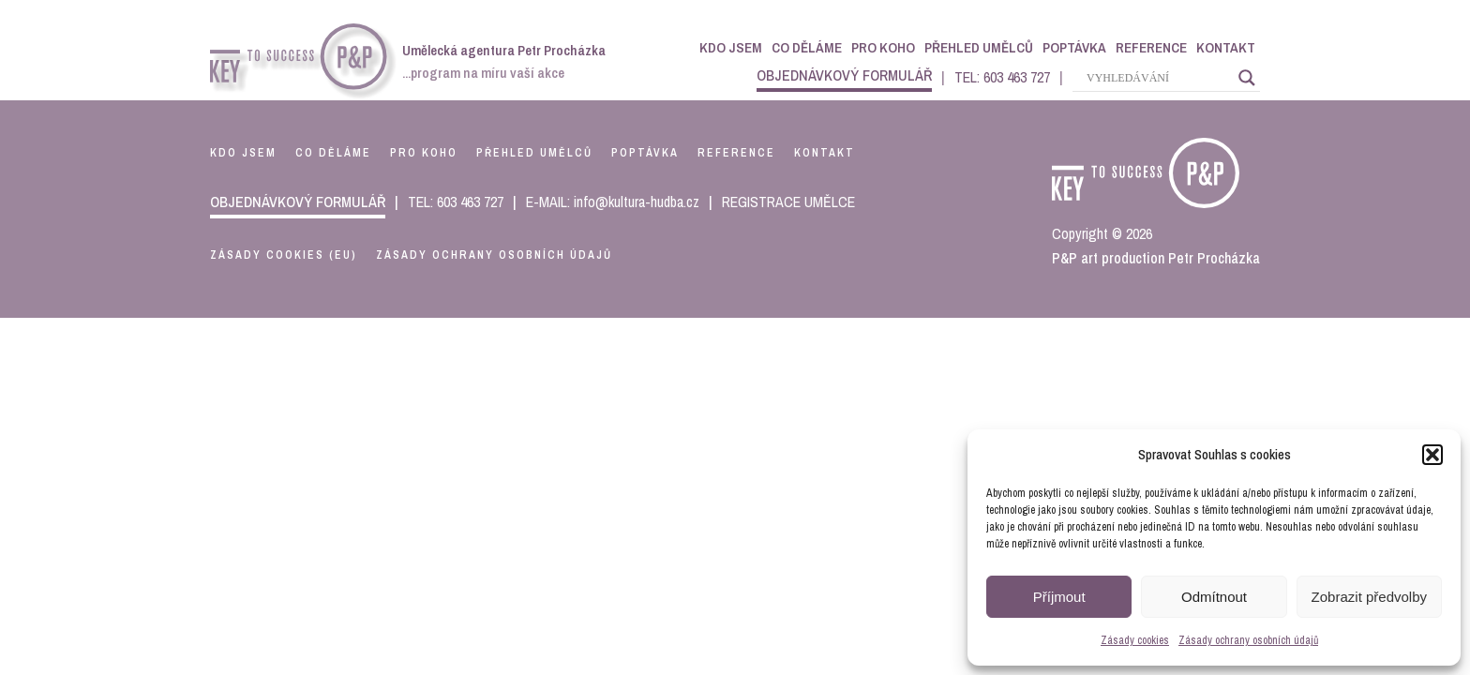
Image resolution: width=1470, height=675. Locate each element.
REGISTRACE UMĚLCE (788, 201)
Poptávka (1074, 47)
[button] (1432, 454)
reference (736, 152)
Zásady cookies (1135, 640)
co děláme (333, 152)
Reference (1151, 47)
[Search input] (1158, 78)
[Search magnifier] (1247, 78)
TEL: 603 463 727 (1002, 77)
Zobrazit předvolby (1369, 597)
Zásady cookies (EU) (283, 255)
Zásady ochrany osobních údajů (1248, 640)
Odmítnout (1214, 597)
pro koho (424, 152)
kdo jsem (243, 152)
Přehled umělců (978, 47)
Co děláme (807, 47)
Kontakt (1225, 47)
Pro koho (883, 47)
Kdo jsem (730, 47)
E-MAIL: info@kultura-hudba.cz (612, 201)
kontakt (824, 152)
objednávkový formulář (844, 75)
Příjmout (1059, 597)
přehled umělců (534, 152)
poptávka (645, 152)
